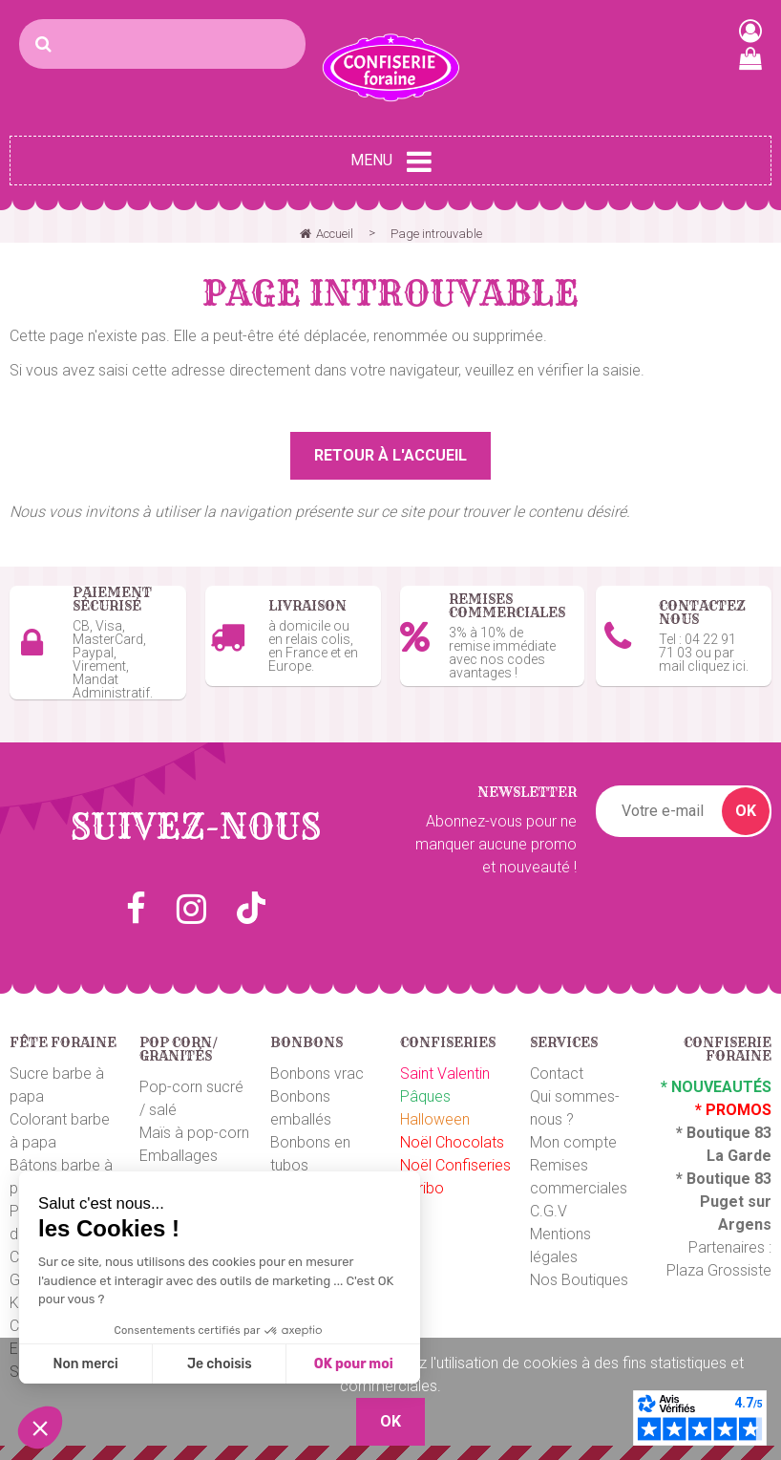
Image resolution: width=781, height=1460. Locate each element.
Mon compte (573, 1142)
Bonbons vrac (317, 1073)
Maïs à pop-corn (194, 1133)
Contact (556, 1073)
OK (745, 811)
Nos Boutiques (579, 1280)
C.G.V (548, 1211)
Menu (391, 161)
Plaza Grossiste (718, 1270)
